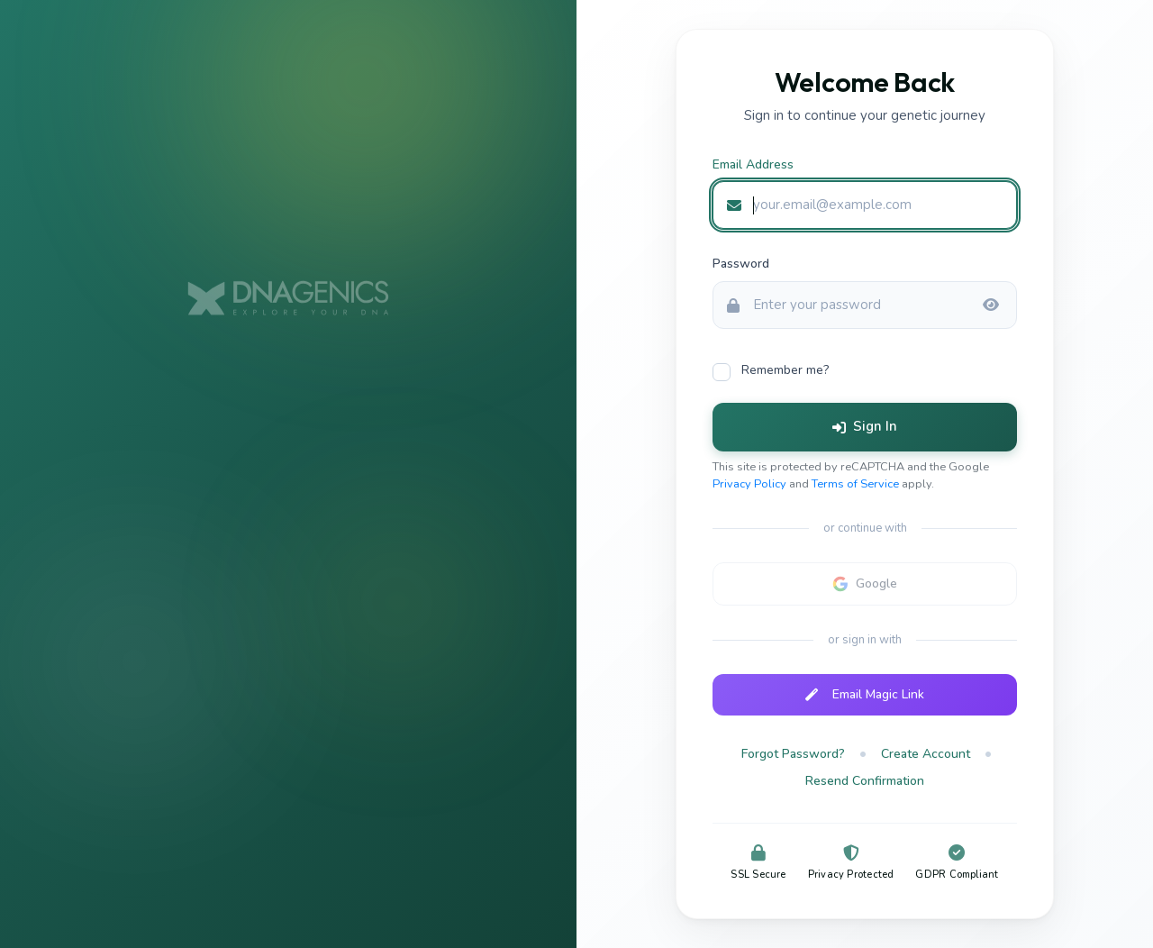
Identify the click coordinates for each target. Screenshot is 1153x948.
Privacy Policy (749, 484)
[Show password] (991, 305)
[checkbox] (865, 371)
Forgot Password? (793, 753)
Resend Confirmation (864, 780)
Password (741, 263)
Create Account (925, 753)
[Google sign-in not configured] (865, 584)
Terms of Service (855, 484)
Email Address (753, 164)
